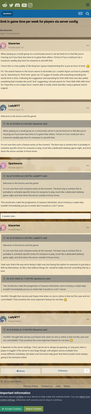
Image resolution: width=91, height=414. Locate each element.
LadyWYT (37, 176)
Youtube (24, 5)
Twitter (11, 5)
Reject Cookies (33, 408)
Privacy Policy (31, 386)
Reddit (5, 5)
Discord (17, 5)
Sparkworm (39, 278)
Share (21, 371)
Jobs (58, 386)
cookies (20, 396)
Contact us (47, 386)
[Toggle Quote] (4, 123)
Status (67, 386)
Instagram (30, 5)
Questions (14, 33)
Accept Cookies (11, 408)
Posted (15, 47)
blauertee (7, 30)
